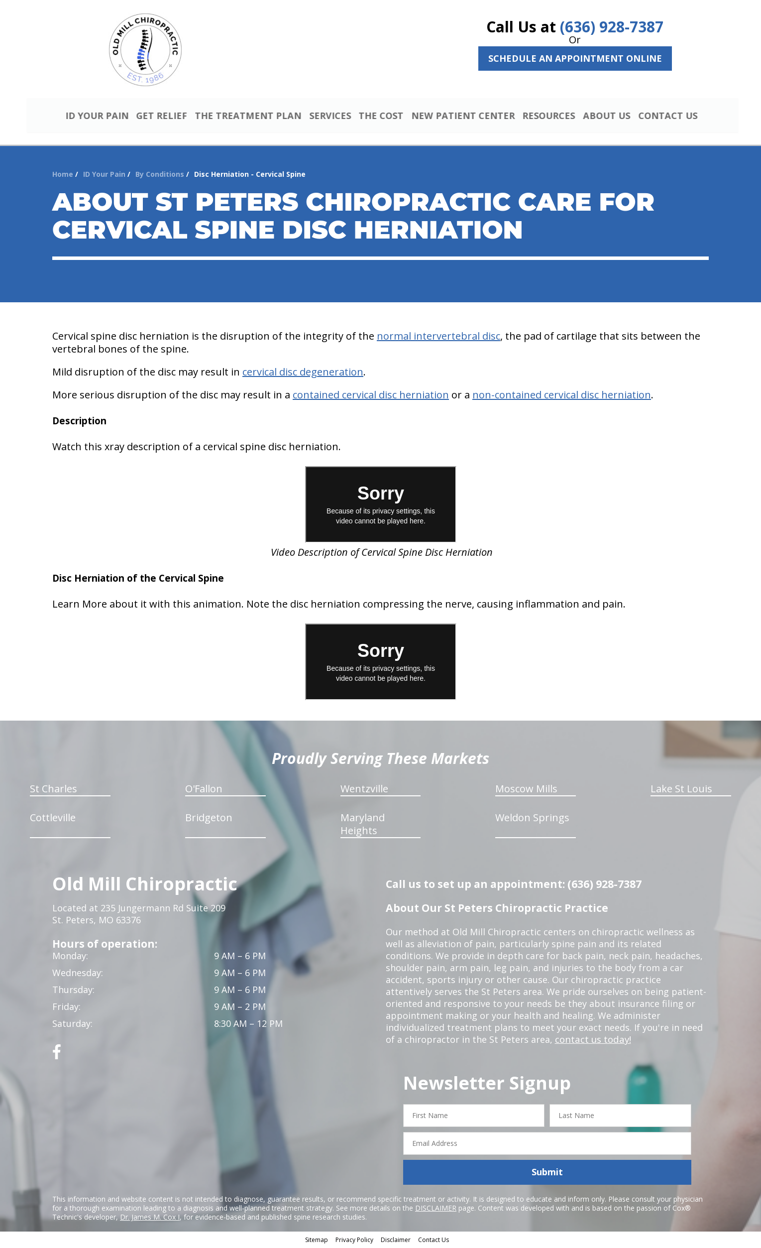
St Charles (53, 790)
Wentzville (364, 790)
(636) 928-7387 (611, 26)
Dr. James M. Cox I (150, 1218)
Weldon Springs (532, 819)
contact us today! (592, 1041)
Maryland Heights (362, 825)
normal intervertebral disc (438, 337)
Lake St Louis (681, 790)
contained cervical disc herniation (371, 396)
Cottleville (53, 819)
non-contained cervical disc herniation (561, 396)
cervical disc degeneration (302, 373)
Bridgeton (208, 819)
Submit (547, 1173)
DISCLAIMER (435, 1209)
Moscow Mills (526, 790)
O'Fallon (203, 790)
